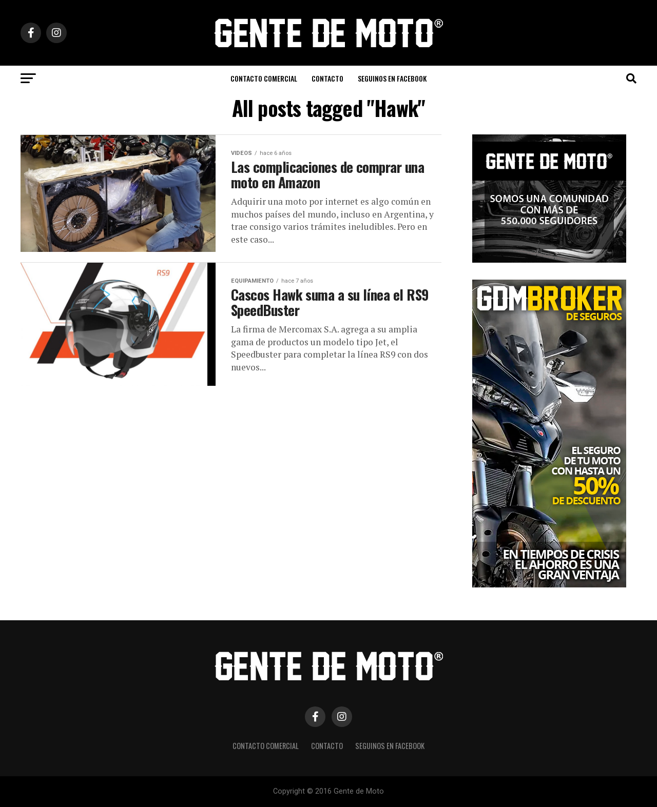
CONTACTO (327, 78)
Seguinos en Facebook (392, 78)
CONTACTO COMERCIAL (263, 78)
